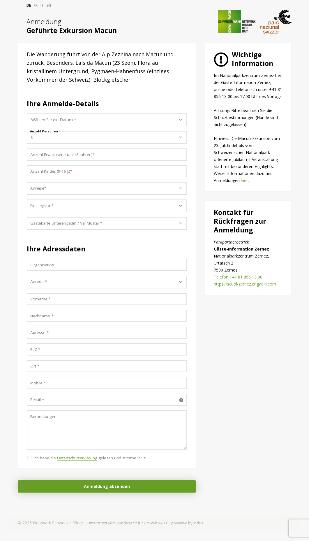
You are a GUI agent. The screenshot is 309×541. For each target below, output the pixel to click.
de (29, 5)
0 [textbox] (32, 137)
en (49, 5)
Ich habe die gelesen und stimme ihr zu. (93, 467)
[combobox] (107, 119)
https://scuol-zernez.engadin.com (245, 284)
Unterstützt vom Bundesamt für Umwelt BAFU (131, 531)
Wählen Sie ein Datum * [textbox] (53, 119)
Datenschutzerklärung (79, 466)
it (42, 5)
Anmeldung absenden (107, 495)
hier (244, 180)
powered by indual (197, 531)
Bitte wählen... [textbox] (44, 189)
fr (36, 5)
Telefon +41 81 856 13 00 (238, 277)
